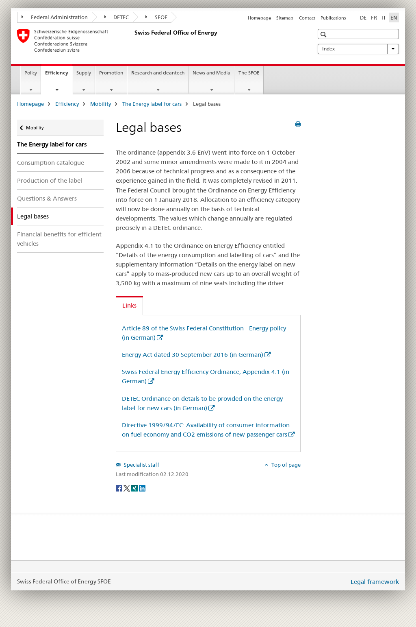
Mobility (100, 103)
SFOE (156, 17)
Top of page (285, 464)
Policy (30, 73)
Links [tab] (129, 305)
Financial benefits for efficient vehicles (59, 238)
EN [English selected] (393, 17)
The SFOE (249, 73)
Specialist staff (141, 464)
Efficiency (58, 75)
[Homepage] (133, 40)
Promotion (111, 73)
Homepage (259, 18)
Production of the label (49, 180)
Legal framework (375, 581)
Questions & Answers (47, 198)
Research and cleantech (157, 73)
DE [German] (363, 17)
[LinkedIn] (142, 487)
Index (358, 48)
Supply (83, 73)
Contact (307, 18)
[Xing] (135, 487)
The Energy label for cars (152, 103)
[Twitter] (127, 487)
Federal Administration (55, 17)
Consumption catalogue (50, 162)
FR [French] (374, 17)
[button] (324, 34)
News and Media (211, 73)
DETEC (116, 17)
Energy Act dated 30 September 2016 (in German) (192, 354)
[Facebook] (120, 487)
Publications (333, 18)
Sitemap (284, 18)
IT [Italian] (383, 17)
